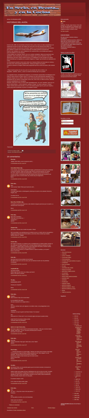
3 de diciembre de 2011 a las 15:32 (19, 360)
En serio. (64, 266)
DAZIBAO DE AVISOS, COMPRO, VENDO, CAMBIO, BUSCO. (78, 330)
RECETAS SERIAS (66, 285)
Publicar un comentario (14, 405)
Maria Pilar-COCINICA (16, 202)
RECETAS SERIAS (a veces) (68, 288)
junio (77, 381)
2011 (75, 324)
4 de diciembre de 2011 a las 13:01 (19, 402)
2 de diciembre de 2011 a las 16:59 (19, 252)
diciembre (78, 325)
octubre (77, 374)
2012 (75, 322)
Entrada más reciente (12, 407)
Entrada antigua (51, 407)
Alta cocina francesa (66, 252)
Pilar (12, 159)
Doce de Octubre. (66, 264)
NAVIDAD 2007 (65, 278)
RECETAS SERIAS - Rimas (68, 287)
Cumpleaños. (65, 262)
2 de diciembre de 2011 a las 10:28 (19, 197)
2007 (75, 399)
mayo (77, 383)
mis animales (65, 273)
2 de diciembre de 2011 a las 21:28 (19, 289)
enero (77, 391)
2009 (75, 395)
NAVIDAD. (64, 280)
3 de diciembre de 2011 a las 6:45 (18, 333)
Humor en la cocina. (66, 269)
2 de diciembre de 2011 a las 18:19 (19, 264)
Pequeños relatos (66, 283)
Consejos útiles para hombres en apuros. (71, 261)
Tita (12, 280)
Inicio (32, 407)
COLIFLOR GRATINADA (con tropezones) (78, 337)
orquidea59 (13, 268)
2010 (75, 393)
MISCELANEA (65, 274)
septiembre (78, 376)
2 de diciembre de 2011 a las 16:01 (19, 237)
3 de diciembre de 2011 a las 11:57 (19, 345)
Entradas (64, 120)
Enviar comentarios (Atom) (19, 410)
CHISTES (64, 254)
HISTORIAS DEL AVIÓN (17, 152)
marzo (77, 387)
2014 (75, 318)
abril (77, 385)
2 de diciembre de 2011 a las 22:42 (19, 322)
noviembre (78, 372)
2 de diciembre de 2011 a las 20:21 (19, 275)
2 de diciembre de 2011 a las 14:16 (19, 223)
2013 (75, 320)
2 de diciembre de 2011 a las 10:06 (19, 179)
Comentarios (65, 123)
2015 (75, 316)
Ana (12, 365)
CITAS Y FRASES (66, 255)
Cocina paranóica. (66, 259)
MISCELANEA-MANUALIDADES (69, 276)
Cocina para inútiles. (66, 257)
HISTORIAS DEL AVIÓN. (78, 368)
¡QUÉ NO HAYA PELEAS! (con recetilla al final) (78, 352)
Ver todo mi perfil (64, 31)
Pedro (12, 183)
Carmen (13, 241)
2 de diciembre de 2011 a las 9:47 (18, 163)
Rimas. (63, 290)
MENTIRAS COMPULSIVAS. (68, 271)
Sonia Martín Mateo (15, 168)
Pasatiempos (65, 281)
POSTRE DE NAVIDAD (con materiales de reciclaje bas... (78, 344)
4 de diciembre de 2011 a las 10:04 (19, 383)
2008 (75, 397)
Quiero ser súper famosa (17, 327)
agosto (77, 379)
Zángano (13, 227)
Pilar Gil (13, 349)
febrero (77, 389)
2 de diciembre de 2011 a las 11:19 (19, 210)
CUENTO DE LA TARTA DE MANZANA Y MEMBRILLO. (78, 361)
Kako (12, 257)
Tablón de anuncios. (66, 292)
